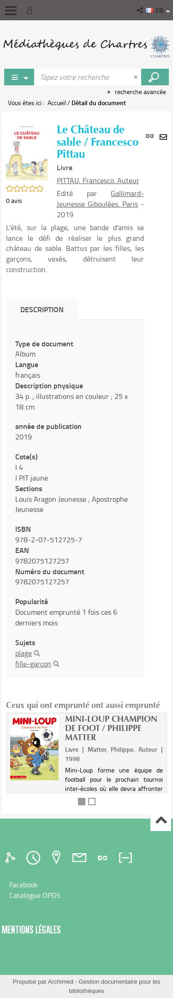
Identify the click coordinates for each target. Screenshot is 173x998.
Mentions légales (31, 929)
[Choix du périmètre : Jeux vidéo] (19, 77)
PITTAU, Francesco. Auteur (98, 180)
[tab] (11, 857)
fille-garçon (33, 664)
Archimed (60, 981)
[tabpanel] (75, 504)
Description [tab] (42, 309)
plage (23, 653)
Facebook (23, 884)
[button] (140, 10)
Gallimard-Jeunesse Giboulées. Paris (100, 198)
